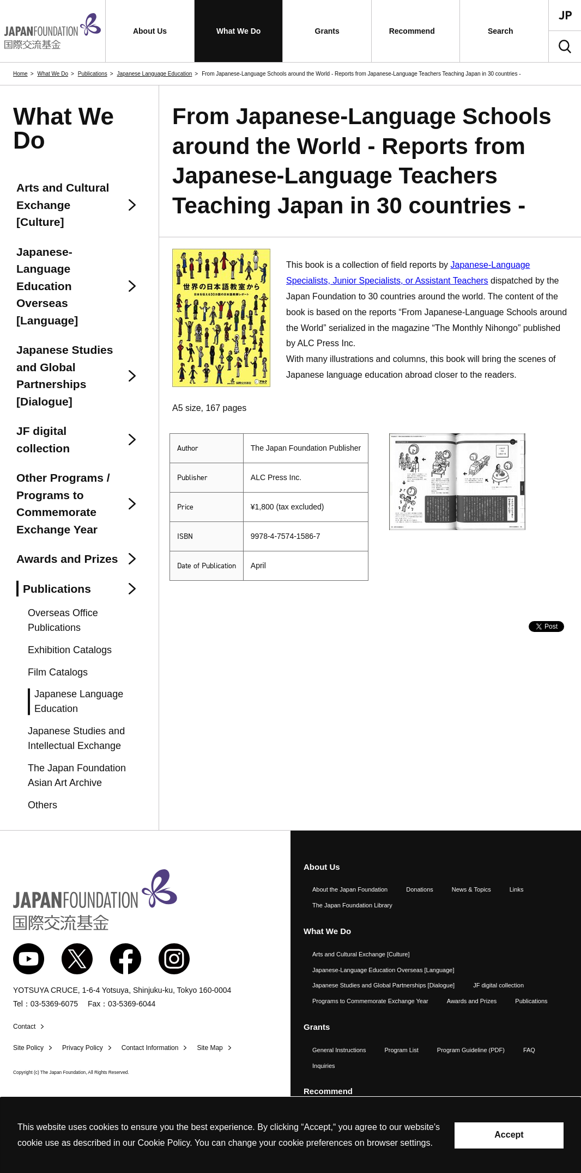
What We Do (52, 74)
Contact (24, 1026)
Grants (317, 1026)
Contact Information (150, 1048)
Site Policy (28, 1048)
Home (20, 74)
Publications (92, 74)
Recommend (328, 1091)
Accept (508, 1134)
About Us (322, 866)
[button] (150, 31)
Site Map (209, 1048)
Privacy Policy (82, 1048)
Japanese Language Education (154, 74)
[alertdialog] (290, 1135)
